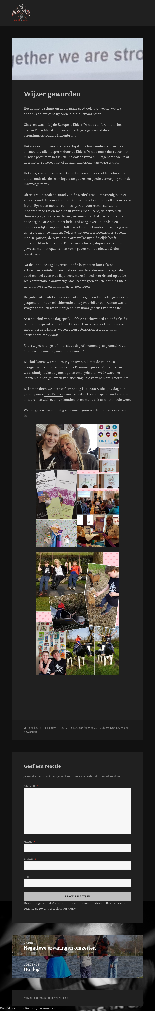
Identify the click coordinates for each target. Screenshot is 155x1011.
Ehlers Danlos (110, 728)
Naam (29, 842)
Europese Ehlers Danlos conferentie (85, 124)
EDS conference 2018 (86, 728)
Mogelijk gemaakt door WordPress (46, 998)
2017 (64, 728)
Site (27, 877)
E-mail (30, 859)
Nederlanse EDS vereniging (98, 195)
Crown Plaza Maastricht (42, 130)
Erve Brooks (53, 394)
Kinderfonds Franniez (88, 200)
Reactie (31, 785)
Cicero (94, 211)
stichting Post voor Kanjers (89, 378)
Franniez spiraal (71, 205)
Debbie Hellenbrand (60, 135)
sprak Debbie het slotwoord (83, 319)
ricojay (51, 728)
